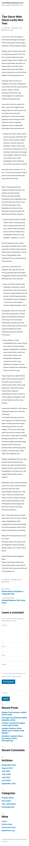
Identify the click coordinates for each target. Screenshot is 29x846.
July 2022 (6, 777)
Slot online (6, 582)
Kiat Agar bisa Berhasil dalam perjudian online (14, 719)
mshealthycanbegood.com (13, 3)
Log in (4, 821)
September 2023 (9, 765)
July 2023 (6, 771)
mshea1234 (7, 28)
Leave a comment (8, 30)
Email (3, 655)
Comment (4, 625)
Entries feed (7, 824)
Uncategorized (8, 807)
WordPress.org (8, 830)
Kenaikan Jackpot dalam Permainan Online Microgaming (12, 738)
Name (4, 646)
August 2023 (7, 768)
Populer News (8, 798)
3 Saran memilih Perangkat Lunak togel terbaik (13, 724)
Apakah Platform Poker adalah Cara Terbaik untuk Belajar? (13, 730)
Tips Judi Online (9, 804)
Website (4, 664)
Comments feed (8, 827)
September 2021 (9, 783)
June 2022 (6, 780)
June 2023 (6, 774)
